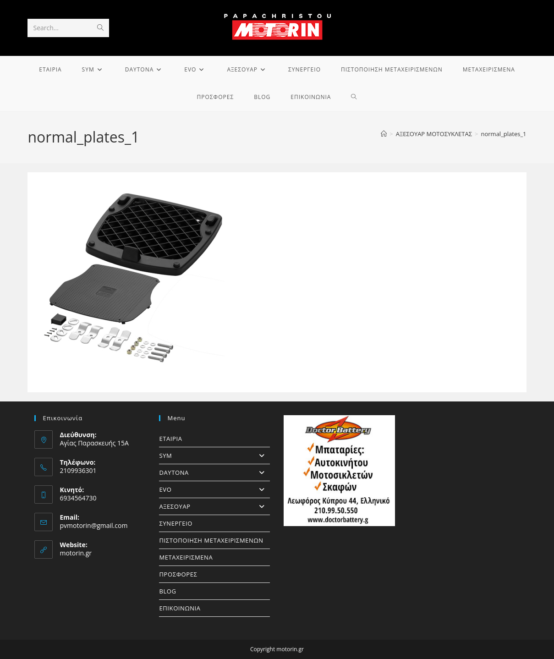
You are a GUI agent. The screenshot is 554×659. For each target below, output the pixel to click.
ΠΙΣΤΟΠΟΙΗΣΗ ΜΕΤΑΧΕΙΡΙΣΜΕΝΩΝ (211, 540)
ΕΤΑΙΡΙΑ (170, 438)
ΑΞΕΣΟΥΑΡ (214, 506)
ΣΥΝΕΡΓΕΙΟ (175, 523)
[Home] (384, 134)
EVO (214, 489)
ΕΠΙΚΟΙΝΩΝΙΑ (179, 608)
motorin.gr (76, 553)
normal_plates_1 (503, 134)
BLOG (167, 591)
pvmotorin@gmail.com (93, 525)
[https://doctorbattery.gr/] (339, 470)
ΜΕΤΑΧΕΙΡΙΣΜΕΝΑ (186, 557)
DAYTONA (214, 472)
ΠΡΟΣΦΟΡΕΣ (178, 574)
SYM (214, 455)
